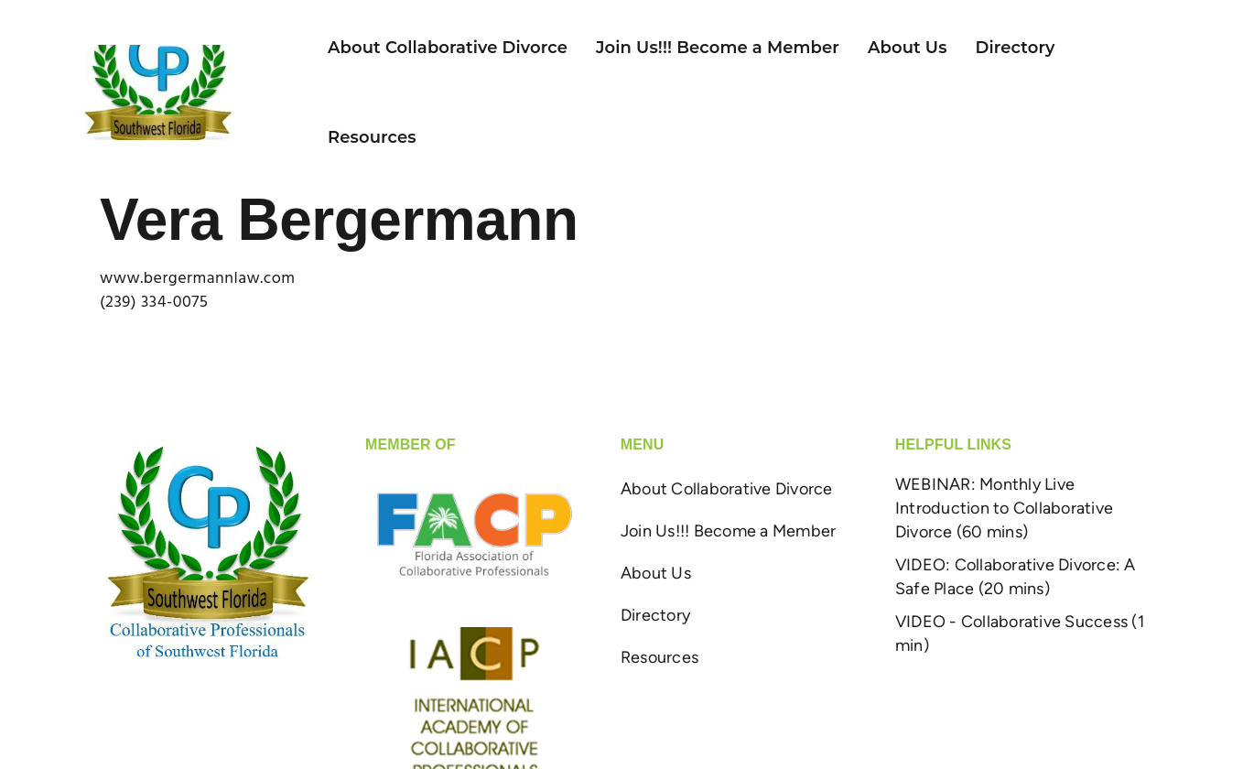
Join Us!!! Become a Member (703, 45)
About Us (893, 45)
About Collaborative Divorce (433, 45)
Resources (357, 135)
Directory (1001, 45)
